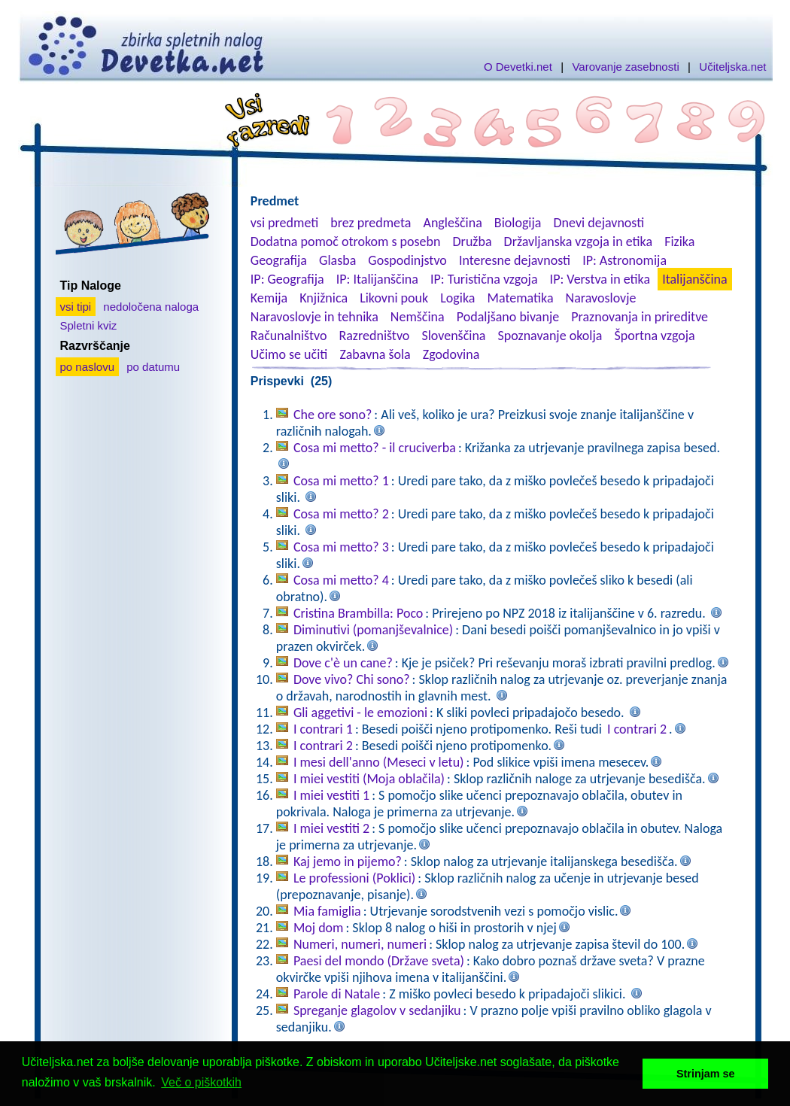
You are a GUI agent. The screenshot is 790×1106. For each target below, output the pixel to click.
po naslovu (87, 366)
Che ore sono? (332, 414)
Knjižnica (323, 298)
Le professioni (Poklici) (354, 878)
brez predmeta (370, 222)
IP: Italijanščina (377, 279)
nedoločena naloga (151, 306)
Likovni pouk (394, 298)
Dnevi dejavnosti (599, 222)
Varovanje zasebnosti (625, 66)
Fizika (679, 241)
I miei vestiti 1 (331, 795)
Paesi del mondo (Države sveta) (378, 961)
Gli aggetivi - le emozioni (360, 712)
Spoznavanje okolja (550, 335)
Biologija (518, 222)
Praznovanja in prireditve (639, 316)
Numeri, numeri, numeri (360, 944)
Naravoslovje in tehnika (314, 316)
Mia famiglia (327, 911)
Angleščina (452, 222)
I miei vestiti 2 (331, 828)
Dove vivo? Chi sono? (351, 679)
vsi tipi (76, 306)
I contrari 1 (323, 729)
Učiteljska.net (732, 66)
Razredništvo (374, 335)
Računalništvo (289, 335)
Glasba (337, 260)
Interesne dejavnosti (514, 260)
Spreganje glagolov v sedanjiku (377, 1010)
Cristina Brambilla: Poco (358, 613)
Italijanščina (694, 279)
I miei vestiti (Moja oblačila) (369, 778)
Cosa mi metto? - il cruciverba (374, 447)
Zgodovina (451, 354)
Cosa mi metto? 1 (341, 480)
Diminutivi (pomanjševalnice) (373, 629)
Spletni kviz (88, 325)
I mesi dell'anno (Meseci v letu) (378, 762)
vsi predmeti (284, 222)
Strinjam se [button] (705, 1074)
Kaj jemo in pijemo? (347, 861)
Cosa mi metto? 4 (341, 580)
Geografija (279, 260)
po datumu (153, 366)
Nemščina (417, 316)
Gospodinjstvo (407, 260)
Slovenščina (453, 335)
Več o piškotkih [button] (201, 1082)
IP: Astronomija (624, 260)
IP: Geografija (287, 279)
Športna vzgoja (654, 335)
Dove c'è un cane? (343, 663)
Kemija (269, 298)
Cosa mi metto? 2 (341, 514)
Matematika (521, 298)
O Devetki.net (518, 66)
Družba (472, 241)
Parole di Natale (336, 994)
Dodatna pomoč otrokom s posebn (346, 241)
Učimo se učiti (289, 354)
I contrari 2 (637, 729)
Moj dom (318, 927)
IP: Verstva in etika (600, 279)
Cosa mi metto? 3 (341, 547)
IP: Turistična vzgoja (484, 279)
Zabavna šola (374, 354)
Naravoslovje (601, 298)
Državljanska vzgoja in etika (578, 241)
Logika (457, 298)
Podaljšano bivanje (508, 316)
